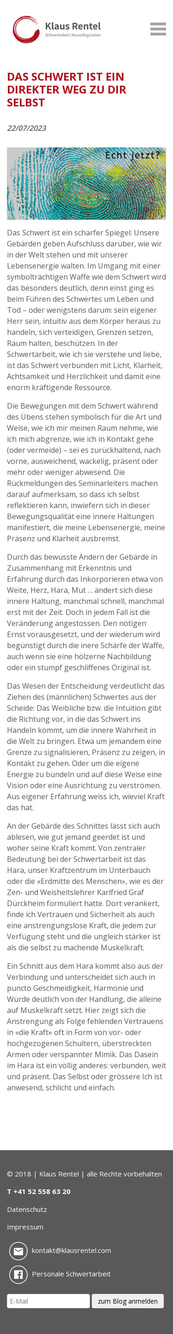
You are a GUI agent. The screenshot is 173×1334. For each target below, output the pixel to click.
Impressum (25, 1226)
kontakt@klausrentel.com (60, 1250)
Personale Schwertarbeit (60, 1273)
